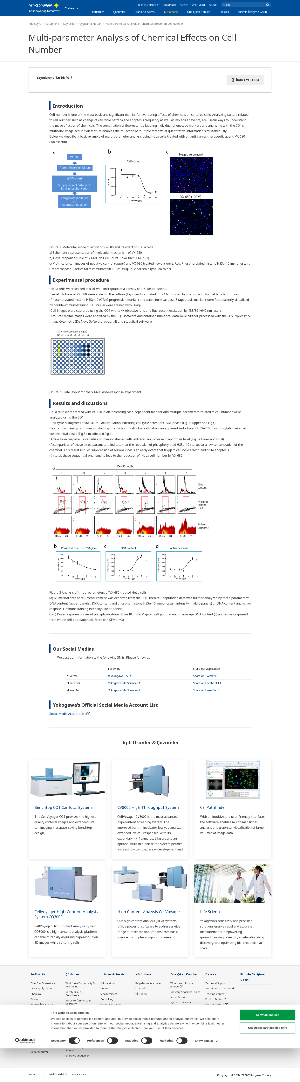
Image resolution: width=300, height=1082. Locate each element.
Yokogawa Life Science (124, 683)
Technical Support (216, 983)
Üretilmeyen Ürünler (112, 1032)
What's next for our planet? (181, 985)
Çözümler (119, 12)
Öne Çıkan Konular (198, 12)
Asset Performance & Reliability (78, 1002)
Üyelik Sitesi (198, 4)
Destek (224, 12)
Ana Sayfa (35, 23)
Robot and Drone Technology (180, 1025)
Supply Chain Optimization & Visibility (79, 1028)
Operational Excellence (79, 1009)
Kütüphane (171, 12)
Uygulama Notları (90, 23)
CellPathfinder (213, 807)
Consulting (106, 999)
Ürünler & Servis (145, 12)
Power (34, 999)
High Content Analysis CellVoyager (149, 911)
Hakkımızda (169, 4)
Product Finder (213, 999)
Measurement (108, 994)
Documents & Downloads (220, 988)
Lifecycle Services (110, 1013)
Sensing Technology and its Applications (185, 1034)
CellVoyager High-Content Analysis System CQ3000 (66, 914)
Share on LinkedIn (206, 690)
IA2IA (173, 1008)
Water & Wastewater (43, 1031)
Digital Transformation (183, 1013)
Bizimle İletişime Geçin (252, 12)
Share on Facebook (207, 683)
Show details (204, 1074)
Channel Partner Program (215, 1016)
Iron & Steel (37, 1025)
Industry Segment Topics (185, 992)
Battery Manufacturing (44, 1036)
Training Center (214, 994)
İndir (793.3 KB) (245, 80)
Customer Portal (215, 1004)
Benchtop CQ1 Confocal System (63, 807)
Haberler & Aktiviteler (148, 4)
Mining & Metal (39, 1010)
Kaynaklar (69, 23)
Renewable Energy (42, 1004)
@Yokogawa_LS (119, 676)
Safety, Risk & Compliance (73, 993)
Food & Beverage (41, 1015)
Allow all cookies (267, 1048)
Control (104, 988)
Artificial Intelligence (182, 1018)
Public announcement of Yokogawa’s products (114, 1025)
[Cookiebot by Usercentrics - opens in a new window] (25, 1074)
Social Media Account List (69, 714)
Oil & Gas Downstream (44, 983)
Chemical (36, 994)
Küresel (213, 4)
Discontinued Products (218, 1010)
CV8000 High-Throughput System (148, 807)
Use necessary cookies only (267, 1061)
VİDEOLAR (141, 994)
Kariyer (184, 4)
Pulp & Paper (38, 1020)
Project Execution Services (110, 1006)
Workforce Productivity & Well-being (80, 985)
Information (107, 983)
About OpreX (178, 997)
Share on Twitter (205, 676)
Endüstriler (97, 12)
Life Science (210, 911)
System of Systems (181, 1002)
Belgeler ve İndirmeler (148, 983)
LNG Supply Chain (41, 988)
